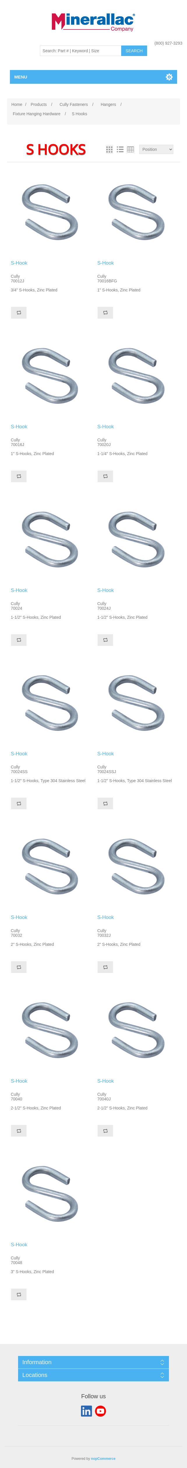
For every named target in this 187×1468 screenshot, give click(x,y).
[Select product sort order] (156, 149)
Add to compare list (19, 313)
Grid (109, 149)
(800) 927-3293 (168, 43)
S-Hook (19, 263)
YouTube (100, 1411)
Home (16, 104)
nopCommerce (103, 1459)
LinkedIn (86, 1411)
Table (130, 149)
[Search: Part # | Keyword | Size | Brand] (80, 51)
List (120, 149)
